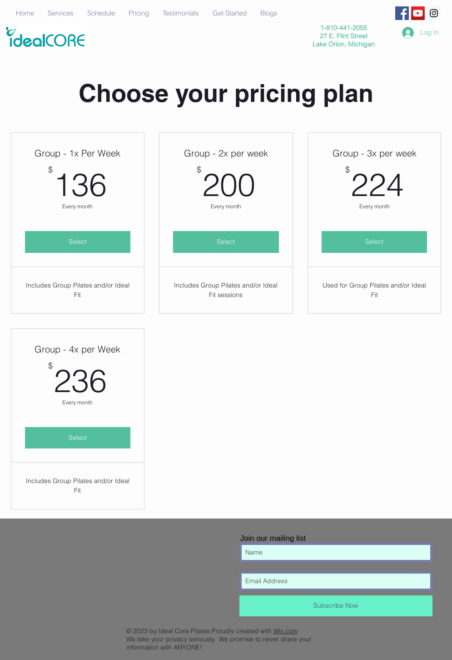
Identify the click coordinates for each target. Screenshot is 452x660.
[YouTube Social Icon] (418, 13)
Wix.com (285, 631)
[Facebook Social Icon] (402, 13)
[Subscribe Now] (335, 605)
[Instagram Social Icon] (434, 13)
